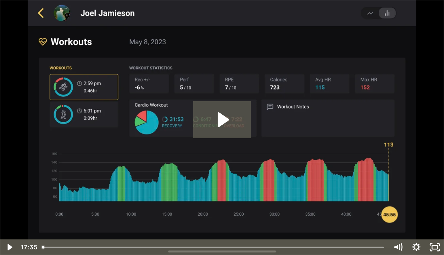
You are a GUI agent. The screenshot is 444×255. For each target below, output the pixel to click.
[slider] (213, 247)
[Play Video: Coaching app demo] (222, 119)
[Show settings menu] (416, 247)
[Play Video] (9, 247)
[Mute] (398, 247)
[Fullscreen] (435, 247)
